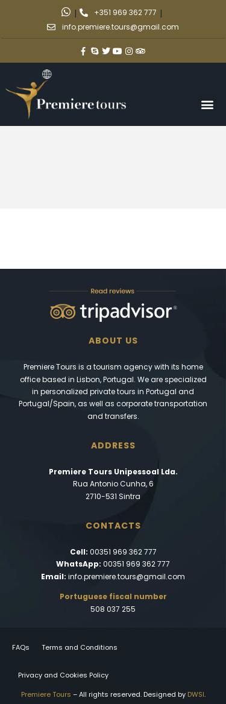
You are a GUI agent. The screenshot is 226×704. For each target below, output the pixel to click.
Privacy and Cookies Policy (63, 675)
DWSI (195, 694)
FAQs (21, 647)
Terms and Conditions (80, 647)
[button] (207, 105)
